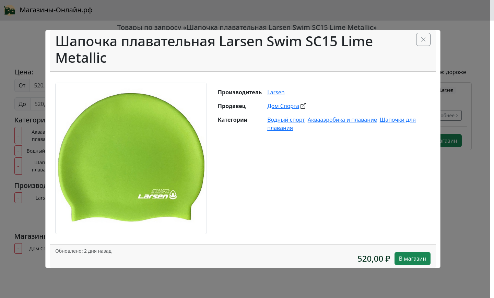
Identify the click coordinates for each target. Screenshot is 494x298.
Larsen (276, 92)
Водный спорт (286, 119)
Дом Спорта (283, 106)
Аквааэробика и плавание (342, 119)
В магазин (412, 258)
